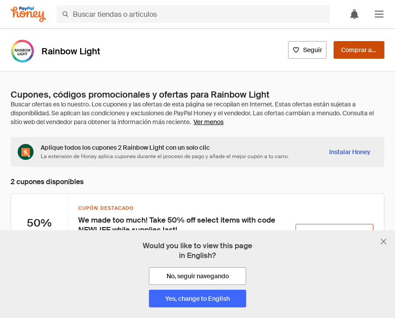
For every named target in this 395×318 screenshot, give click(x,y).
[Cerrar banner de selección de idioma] (383, 241)
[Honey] (28, 14)
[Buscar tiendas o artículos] (193, 14)
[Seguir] (307, 50)
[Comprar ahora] (359, 50)
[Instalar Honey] (349, 151)
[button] (379, 14)
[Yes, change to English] (197, 298)
